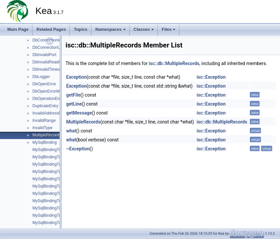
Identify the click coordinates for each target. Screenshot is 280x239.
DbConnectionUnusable (53, 47)
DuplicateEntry (45, 106)
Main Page (17, 29)
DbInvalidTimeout (47, 69)
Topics (80, 29)
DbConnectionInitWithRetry (56, 40)
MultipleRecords (46, 135)
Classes (144, 29)
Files (169, 29)
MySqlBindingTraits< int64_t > (58, 186)
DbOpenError (44, 84)
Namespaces (110, 29)
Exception (76, 77)
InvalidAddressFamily (51, 113)
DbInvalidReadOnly (49, 62)
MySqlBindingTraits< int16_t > (58, 171)
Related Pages (51, 29)
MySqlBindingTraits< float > (56, 164)
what (71, 130)
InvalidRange (44, 120)
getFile (73, 95)
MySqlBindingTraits (49, 149)
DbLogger (41, 76)
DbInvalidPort (44, 54)
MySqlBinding (44, 142)
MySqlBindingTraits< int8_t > (57, 193)
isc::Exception (211, 77)
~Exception (78, 148)
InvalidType (42, 127)
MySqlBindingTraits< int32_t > (58, 179)
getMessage (79, 113)
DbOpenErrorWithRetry (52, 91)
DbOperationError (48, 98)
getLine (74, 104)
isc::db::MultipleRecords (174, 63)
